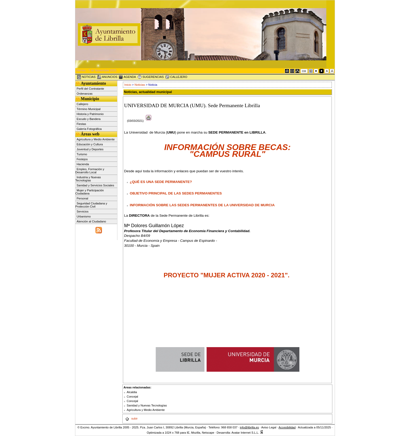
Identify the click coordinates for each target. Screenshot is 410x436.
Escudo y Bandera (88, 119)
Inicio (128, 84)
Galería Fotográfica (89, 128)
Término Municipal (88, 109)
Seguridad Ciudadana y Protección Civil (91, 205)
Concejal (132, 396)
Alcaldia (132, 392)
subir (131, 418)
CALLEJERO (176, 77)
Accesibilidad (286, 427)
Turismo (82, 154)
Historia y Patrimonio (90, 114)
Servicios (82, 211)
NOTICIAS (86, 77)
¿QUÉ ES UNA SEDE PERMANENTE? (161, 182)
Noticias (140, 84)
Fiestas (81, 123)
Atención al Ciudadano (91, 221)
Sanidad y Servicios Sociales (95, 185)
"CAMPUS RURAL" (227, 154)
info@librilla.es (249, 427)
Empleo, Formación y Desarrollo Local (89, 171)
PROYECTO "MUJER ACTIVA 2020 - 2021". (227, 275)
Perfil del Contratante (90, 88)
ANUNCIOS (107, 77)
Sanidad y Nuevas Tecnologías (147, 405)
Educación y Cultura (90, 144)
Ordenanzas (85, 93)
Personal (82, 198)
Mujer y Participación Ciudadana (89, 192)
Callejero (82, 104)
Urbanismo (84, 216)
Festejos (82, 159)
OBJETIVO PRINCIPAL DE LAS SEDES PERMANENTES (176, 193)
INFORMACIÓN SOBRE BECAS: (227, 147)
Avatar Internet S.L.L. (247, 432)
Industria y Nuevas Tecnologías (88, 179)
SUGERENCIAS (151, 77)
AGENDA (127, 77)
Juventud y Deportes (90, 149)
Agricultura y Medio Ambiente (96, 139)
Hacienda (83, 164)
